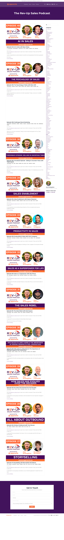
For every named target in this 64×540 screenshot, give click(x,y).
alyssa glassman (14, 207)
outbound (19, 446)
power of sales (49, 141)
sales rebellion (49, 165)
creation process (21, 49)
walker (47, 212)
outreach (48, 132)
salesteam (48, 168)
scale (47, 169)
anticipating (13, 89)
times (47, 200)
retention (48, 155)
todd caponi (48, 201)
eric (47, 87)
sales (33, 49)
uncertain (48, 208)
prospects (48, 144)
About (30, 4)
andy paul (48, 36)
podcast (35, 127)
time (34, 247)
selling (29, 486)
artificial (47, 40)
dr (46, 79)
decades (13, 406)
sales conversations (50, 161)
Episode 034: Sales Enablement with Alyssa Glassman (24, 205)
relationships (49, 151)
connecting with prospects (51, 70)
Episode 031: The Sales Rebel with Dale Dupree (25, 323)
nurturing (48, 128)
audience (20, 89)
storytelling (36, 486)
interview (32, 127)
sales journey (36, 49)
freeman (48, 95)
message (17, 446)
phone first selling (50, 135)
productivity (24, 247)
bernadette (10, 486)
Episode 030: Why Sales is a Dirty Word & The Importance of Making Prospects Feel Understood (24, 363)
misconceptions (49, 124)
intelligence (48, 102)
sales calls (48, 160)
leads (24, 49)
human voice (49, 100)
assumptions (48, 42)
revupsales (30, 49)
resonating (48, 152)
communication (14, 486)
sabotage (48, 157)
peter (47, 134)
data (47, 75)
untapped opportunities (51, 209)
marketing (10, 446)
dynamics (48, 81)
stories (33, 486)
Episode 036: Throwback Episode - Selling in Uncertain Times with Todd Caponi (24, 165)
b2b (47, 46)
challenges (21, 127)
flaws (47, 93)
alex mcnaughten (10, 49)
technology (33, 406)
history (26, 406)
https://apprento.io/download (15, 52)
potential (48, 140)
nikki (47, 127)
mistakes (48, 126)
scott (47, 172)
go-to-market (49, 97)
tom (29, 446)
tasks (47, 192)
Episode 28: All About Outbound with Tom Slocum (23, 444)
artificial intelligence (15, 49)
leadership (48, 111)
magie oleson (49, 118)
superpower (48, 189)
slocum (27, 446)
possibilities (27, 49)
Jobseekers (26, 4)
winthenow (48, 213)
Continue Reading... (10, 59)
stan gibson (48, 180)
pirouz (47, 136)
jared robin (48, 108)
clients (25, 89)
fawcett (47, 91)
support (31, 207)
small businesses (41, 127)
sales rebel (48, 164)
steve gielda (48, 182)
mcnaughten (13, 446)
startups (8, 128)
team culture (49, 193)
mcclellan (18, 486)
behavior (48, 48)
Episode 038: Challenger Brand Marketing (23, 126)
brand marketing (14, 127)
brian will (23, 89)
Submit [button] (32, 529)
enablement (21, 207)
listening (31, 89)
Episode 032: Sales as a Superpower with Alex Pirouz (24, 284)
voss (47, 210)
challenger (18, 127)
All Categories (49, 29)
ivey (47, 107)
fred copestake (22, 406)
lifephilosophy (49, 115)
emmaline (48, 83)
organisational (49, 130)
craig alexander (29, 127)
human (47, 99)
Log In (56, 4)
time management (38, 247)
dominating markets (50, 78)
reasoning (48, 148)
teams (34, 207)
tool (47, 204)
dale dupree (48, 74)
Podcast (37, 4)
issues (27, 207)
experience (48, 90)
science (30, 406)
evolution (19, 406)
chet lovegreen (14, 247)
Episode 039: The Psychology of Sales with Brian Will (23, 87)
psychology (34, 89)
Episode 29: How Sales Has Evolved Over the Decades (24, 404)
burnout (47, 53)
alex (7, 446)
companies (24, 127)
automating (48, 45)
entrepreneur (17, 247)
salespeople (48, 167)
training (47, 206)
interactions (28, 89)
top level (37, 207)
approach (16, 89)
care (47, 56)
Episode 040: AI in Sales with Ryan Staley (23, 47)
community (48, 67)
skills (31, 486)
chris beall (48, 62)
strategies (31, 247)
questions (48, 147)
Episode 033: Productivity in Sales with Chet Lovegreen (24, 245)
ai (46, 30)
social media (48, 178)
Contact (33, 4)
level (47, 114)
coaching (48, 65)
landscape (48, 110)
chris (47, 61)
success (47, 188)
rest (27, 247)
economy (16, 406)
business (48, 54)
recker (47, 149)
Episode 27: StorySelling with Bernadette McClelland (23, 484)
